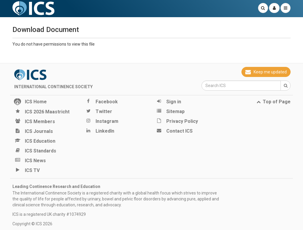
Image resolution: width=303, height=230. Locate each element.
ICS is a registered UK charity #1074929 (49, 214)
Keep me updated (266, 72)
